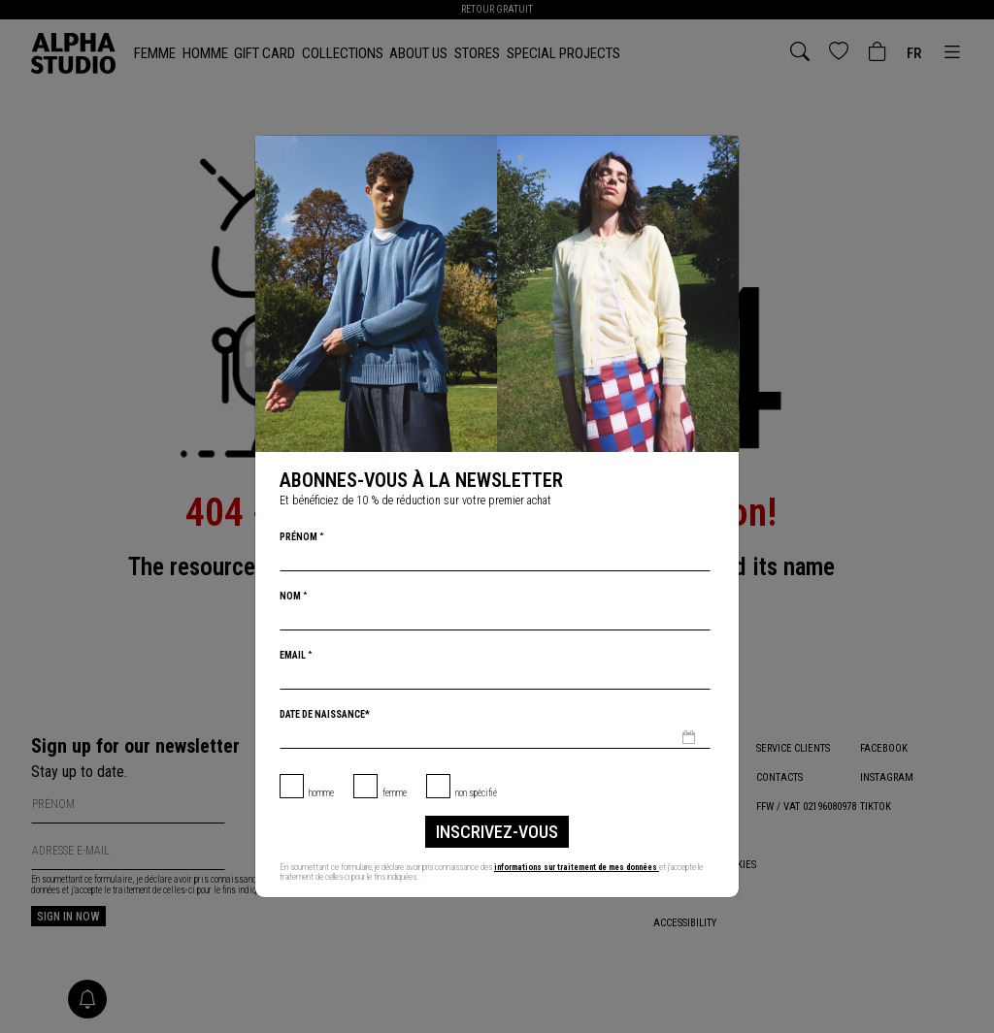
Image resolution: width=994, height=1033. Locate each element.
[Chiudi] (722, 152)
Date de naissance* (325, 714)
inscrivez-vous (497, 832)
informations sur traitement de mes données (583, 867)
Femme (394, 793)
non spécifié (476, 793)
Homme (321, 793)
